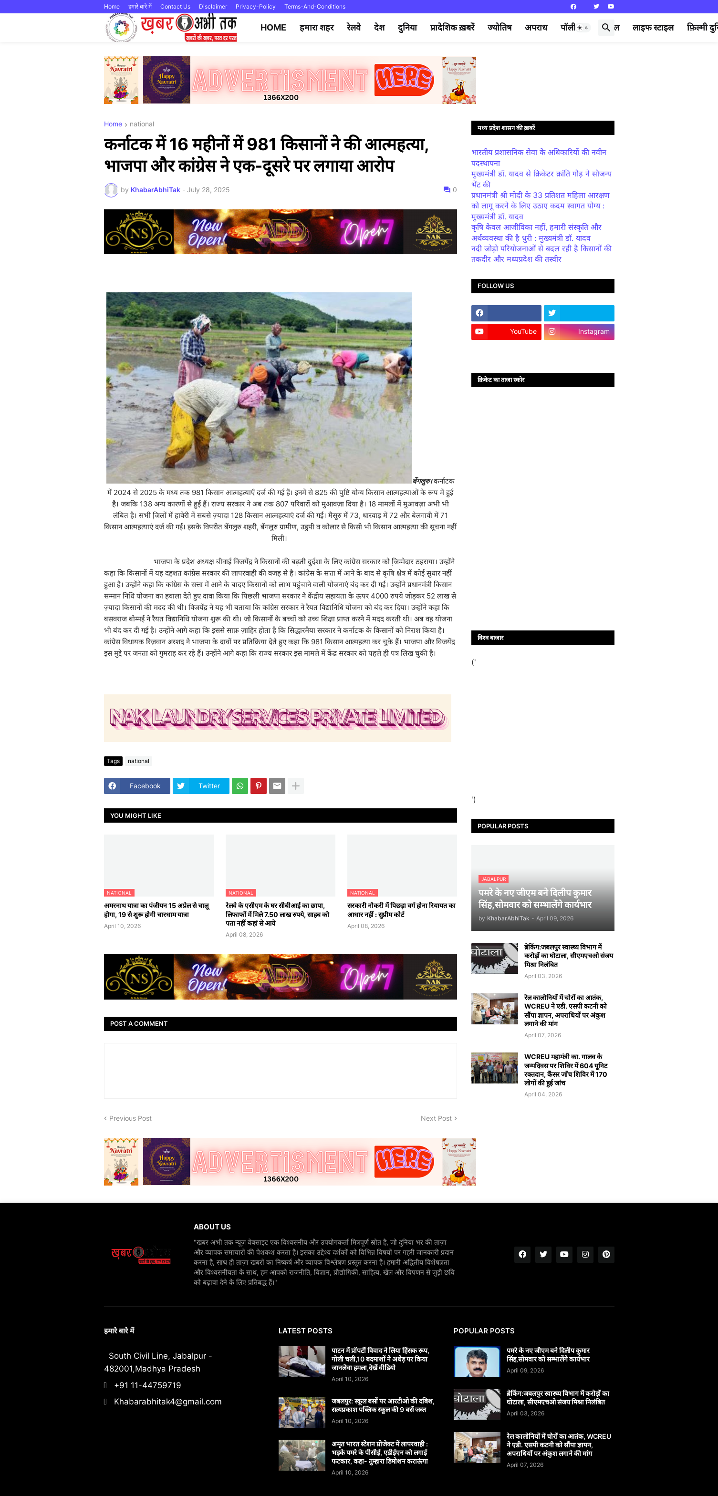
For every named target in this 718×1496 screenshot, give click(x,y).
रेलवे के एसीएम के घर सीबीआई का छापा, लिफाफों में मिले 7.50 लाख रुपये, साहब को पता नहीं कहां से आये (277, 914)
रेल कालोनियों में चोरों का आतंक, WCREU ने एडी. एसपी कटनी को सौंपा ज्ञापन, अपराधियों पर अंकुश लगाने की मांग (565, 1010)
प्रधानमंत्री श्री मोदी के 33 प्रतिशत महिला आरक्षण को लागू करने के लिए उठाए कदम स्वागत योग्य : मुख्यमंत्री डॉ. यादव (540, 205)
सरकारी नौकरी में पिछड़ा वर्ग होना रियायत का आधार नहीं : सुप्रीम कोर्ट (401, 909)
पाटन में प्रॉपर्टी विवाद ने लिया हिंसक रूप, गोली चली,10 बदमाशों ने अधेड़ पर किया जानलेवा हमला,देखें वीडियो (380, 1359)
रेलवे (354, 27)
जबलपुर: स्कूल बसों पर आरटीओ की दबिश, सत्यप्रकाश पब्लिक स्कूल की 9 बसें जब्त (383, 1405)
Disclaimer (213, 6)
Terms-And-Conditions (314, 6)
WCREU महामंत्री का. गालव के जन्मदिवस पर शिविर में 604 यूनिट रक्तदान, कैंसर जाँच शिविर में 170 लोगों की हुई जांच (565, 1069)
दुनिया (407, 27)
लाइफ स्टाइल (653, 27)
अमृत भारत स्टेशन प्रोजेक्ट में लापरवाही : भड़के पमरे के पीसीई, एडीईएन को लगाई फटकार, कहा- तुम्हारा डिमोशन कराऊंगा (380, 1452)
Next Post (436, 1118)
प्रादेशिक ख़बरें (452, 27)
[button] (583, 27)
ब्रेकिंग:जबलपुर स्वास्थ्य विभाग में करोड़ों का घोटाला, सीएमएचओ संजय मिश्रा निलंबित (568, 955)
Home (112, 6)
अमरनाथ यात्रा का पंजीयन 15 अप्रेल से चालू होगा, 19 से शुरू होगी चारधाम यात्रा (156, 909)
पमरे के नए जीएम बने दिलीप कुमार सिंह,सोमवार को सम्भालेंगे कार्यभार (548, 1354)
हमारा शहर (316, 27)
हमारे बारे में (140, 6)
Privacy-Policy (256, 6)
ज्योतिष (499, 27)
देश (379, 27)
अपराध (536, 27)
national (142, 124)
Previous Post (130, 1118)
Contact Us (175, 6)
